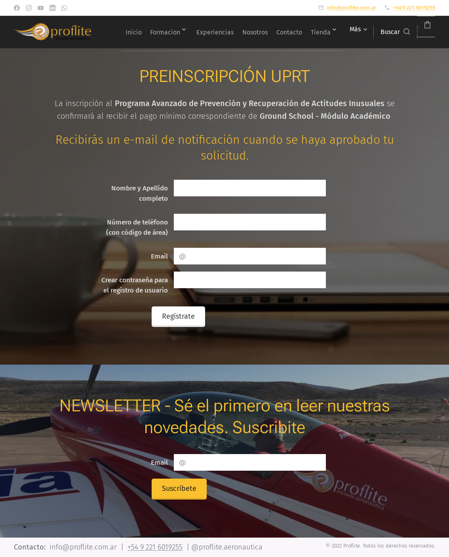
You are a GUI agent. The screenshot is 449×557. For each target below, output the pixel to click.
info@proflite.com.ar (351, 7)
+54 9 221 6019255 (414, 7)
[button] (375, 32)
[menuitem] (166, 32)
